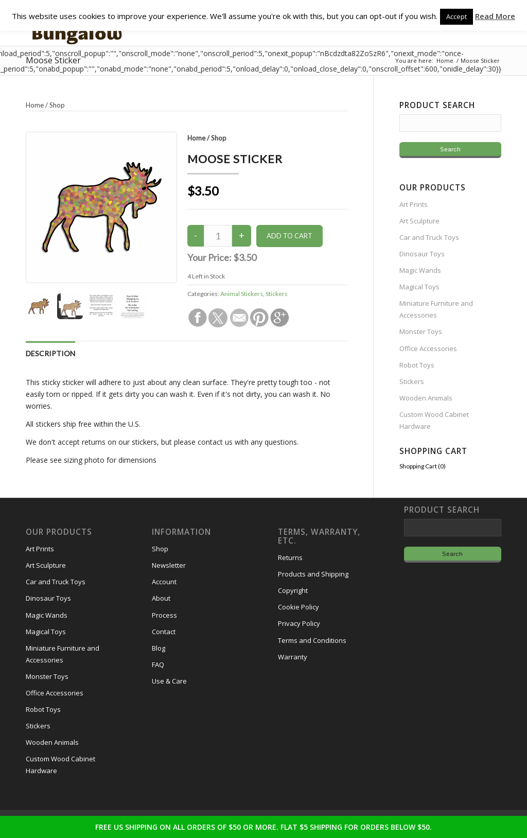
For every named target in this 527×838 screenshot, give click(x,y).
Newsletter (169, 565)
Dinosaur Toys (422, 253)
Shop (218, 138)
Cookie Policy (298, 607)
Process (164, 615)
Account (164, 581)
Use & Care (169, 681)
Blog (158, 648)
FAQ (158, 664)
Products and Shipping (313, 574)
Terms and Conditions (312, 640)
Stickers (277, 294)
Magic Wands (420, 270)
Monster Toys (420, 331)
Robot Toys (416, 365)
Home (196, 138)
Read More (495, 16)
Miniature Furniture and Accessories (436, 309)
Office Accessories (428, 348)
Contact (163, 631)
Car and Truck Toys (429, 237)
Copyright (293, 590)
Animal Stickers (241, 294)
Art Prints (413, 204)
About (161, 598)
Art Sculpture (419, 220)
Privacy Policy (299, 623)
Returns (290, 557)
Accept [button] (456, 16)
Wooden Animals (425, 398)
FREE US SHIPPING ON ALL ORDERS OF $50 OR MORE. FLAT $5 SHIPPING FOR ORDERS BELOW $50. (263, 827)
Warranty (292, 656)
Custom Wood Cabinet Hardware (434, 420)
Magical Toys (419, 286)
